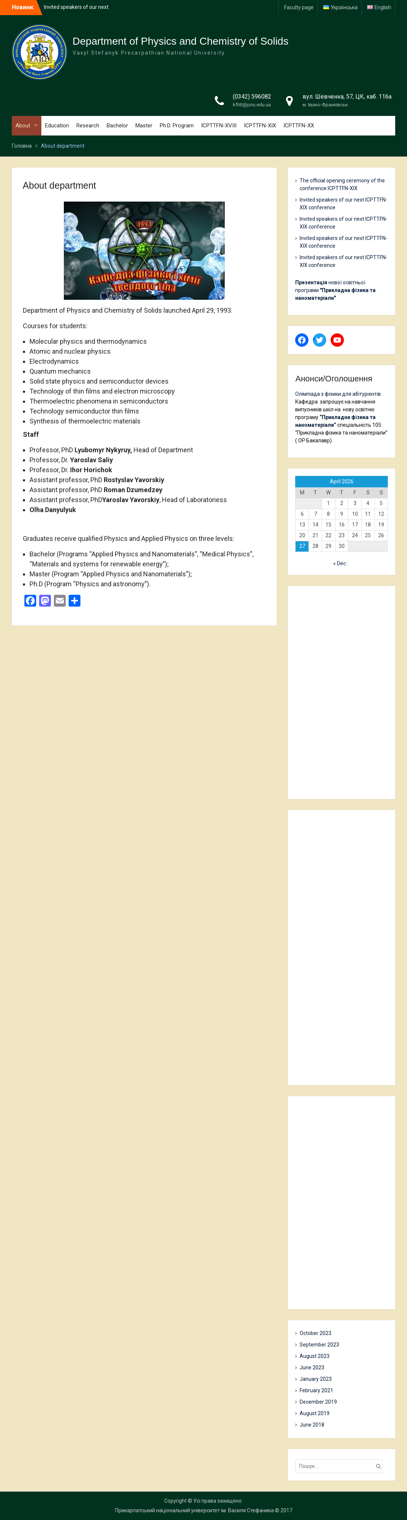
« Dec (339, 563)
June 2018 (312, 1425)
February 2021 (316, 1390)
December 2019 (318, 1402)
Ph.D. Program (177, 125)
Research (87, 125)
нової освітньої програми (335, 290)
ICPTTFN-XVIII (219, 125)
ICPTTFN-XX (298, 125)
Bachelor (117, 125)
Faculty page (299, 7)
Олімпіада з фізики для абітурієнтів (338, 394)
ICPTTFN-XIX (260, 125)
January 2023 (316, 1379)
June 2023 (312, 1367)
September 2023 (319, 1345)
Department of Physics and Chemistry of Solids (181, 41)
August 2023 (315, 1356)
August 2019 (315, 1413)
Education (57, 125)
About (22, 125)
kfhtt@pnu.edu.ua (252, 104)
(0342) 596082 (252, 96)
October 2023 (315, 1333)
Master (143, 125)
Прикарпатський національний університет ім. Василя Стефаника (194, 1510)
